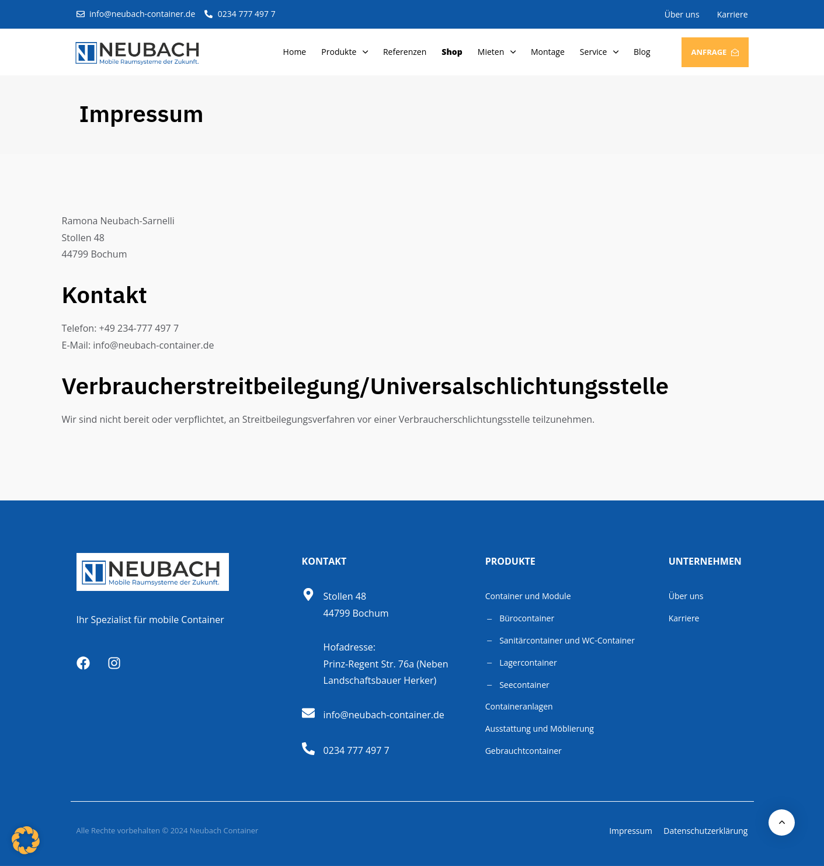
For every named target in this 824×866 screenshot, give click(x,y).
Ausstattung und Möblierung (539, 728)
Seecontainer (517, 684)
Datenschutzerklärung (705, 830)
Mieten (497, 51)
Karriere (732, 14)
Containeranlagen (519, 706)
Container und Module (528, 595)
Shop (451, 51)
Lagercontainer (521, 662)
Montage (548, 51)
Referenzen (404, 51)
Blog (642, 51)
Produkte (344, 51)
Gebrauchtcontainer (523, 750)
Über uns (682, 14)
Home (295, 51)
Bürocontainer (519, 618)
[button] (25, 840)
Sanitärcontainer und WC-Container (560, 640)
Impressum (630, 830)
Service (599, 51)
